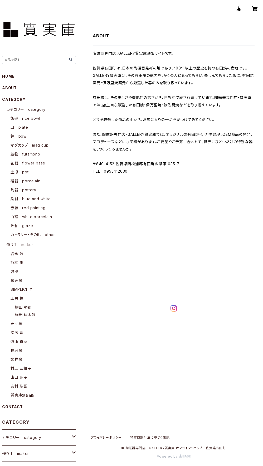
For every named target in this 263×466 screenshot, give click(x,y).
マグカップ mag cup (29, 145)
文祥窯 (16, 359)
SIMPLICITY (21, 289)
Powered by (174, 456)
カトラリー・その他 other (33, 234)
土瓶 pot (20, 172)
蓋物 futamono (25, 154)
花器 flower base (28, 163)
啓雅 (14, 271)
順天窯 (16, 280)
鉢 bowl (19, 136)
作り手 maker (19, 244)
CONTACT (12, 406)
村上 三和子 (21, 368)
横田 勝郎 (23, 307)
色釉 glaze (22, 225)
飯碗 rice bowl (25, 118)
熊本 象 (17, 262)
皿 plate (19, 127)
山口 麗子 (19, 377)
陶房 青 (17, 332)
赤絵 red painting (28, 208)
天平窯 (16, 323)
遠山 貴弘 (19, 341)
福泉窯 (16, 350)
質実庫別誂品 (22, 395)
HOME (8, 76)
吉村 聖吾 (19, 386)
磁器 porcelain (26, 181)
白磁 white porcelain (31, 216)
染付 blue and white (31, 199)
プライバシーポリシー (106, 437)
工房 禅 (17, 298)
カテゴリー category (26, 109)
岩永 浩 (17, 253)
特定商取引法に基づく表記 (150, 437)
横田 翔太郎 (25, 314)
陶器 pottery (23, 190)
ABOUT (9, 88)
